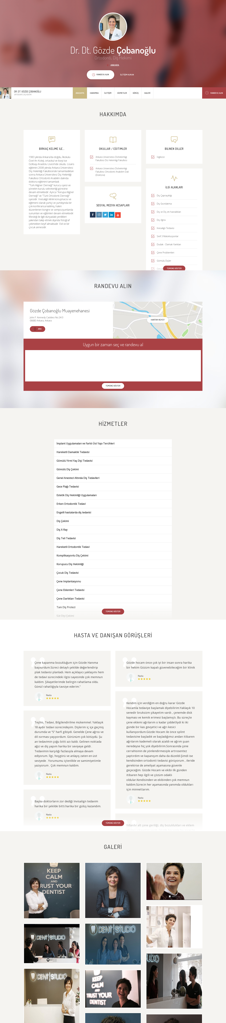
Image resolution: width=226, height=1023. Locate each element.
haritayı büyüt (158, 319)
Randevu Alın (214, 92)
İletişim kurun (127, 74)
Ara (37, 329)
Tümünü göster (174, 268)
